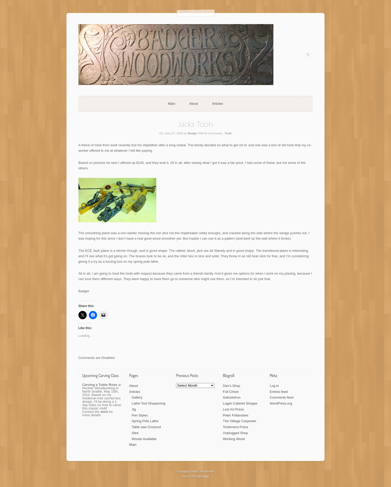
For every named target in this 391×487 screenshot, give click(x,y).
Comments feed (282, 397)
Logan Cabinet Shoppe (240, 403)
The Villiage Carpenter (239, 421)
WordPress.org (281, 403)
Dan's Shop (231, 386)
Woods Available (144, 439)
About (193, 104)
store (104, 412)
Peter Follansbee (235, 415)
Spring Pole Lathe (145, 421)
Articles (217, 104)
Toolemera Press (235, 427)
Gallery (137, 397)
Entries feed (279, 392)
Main (171, 104)
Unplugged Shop (235, 433)
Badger (193, 133)
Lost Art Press (233, 409)
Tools (228, 133)
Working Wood (234, 439)
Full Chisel (231, 392)
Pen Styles (140, 415)
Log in (274, 386)
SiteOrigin (202, 476)
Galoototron (231, 397)
